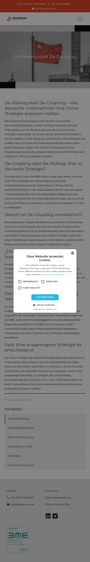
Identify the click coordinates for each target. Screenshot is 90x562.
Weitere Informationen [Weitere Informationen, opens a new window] (54, 274)
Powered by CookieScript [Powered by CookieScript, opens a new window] (45, 309)
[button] (45, 305)
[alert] (45, 281)
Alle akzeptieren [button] (45, 297)
